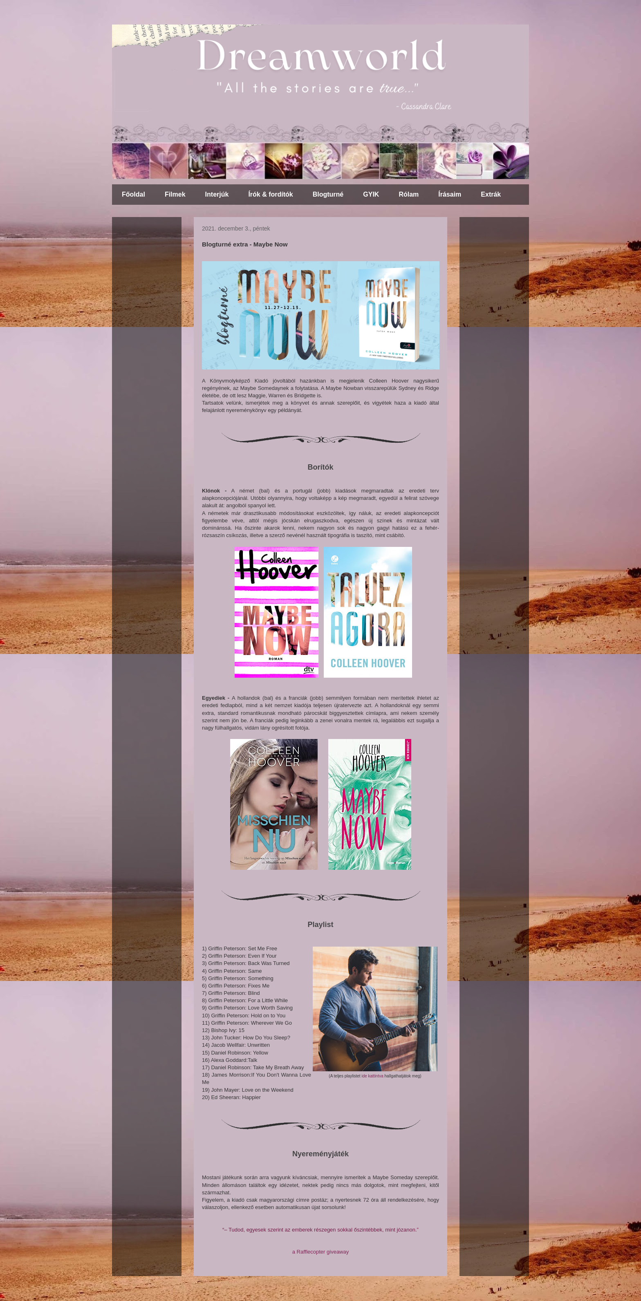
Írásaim (449, 194)
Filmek (175, 194)
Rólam (409, 194)
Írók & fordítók (270, 194)
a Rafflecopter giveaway (320, 1252)
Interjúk (217, 194)
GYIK (371, 194)
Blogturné (328, 194)
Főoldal (133, 194)
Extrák (491, 194)
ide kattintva (372, 1076)
